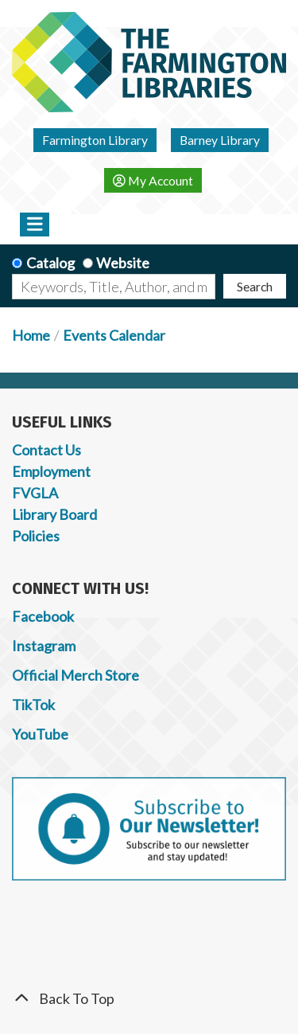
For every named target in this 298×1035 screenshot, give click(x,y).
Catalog (50, 262)
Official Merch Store (75, 675)
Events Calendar (114, 335)
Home (31, 335)
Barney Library (220, 139)
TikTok (33, 704)
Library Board (54, 514)
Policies (36, 536)
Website (122, 262)
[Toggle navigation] (34, 224)
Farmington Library (95, 139)
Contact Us (46, 450)
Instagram (43, 645)
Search (255, 286)
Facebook (43, 616)
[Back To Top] (149, 998)
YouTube (40, 734)
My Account (153, 180)
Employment (51, 471)
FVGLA (35, 493)
